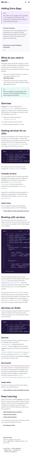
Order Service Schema (9, 414)
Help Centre (10, 441)
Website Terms (8, 450)
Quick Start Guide (8, 78)
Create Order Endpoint (10, 417)
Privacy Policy (6, 448)
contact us (17, 441)
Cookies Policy (16, 450)
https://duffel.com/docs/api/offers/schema (16, 211)
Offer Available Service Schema (12, 412)
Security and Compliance (10, 451)
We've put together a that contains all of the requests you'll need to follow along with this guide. (15, 93)
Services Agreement (16, 448)
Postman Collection (19, 91)
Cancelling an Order (9, 425)
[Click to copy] (28, 151)
